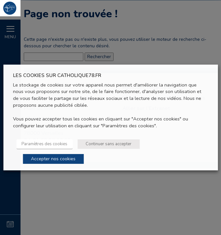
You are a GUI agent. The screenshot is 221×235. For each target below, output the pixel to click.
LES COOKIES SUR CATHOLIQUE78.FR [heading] (57, 75)
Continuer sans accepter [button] (108, 144)
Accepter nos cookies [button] (53, 159)
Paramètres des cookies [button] (44, 144)
